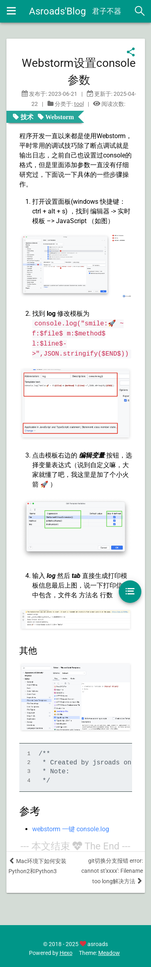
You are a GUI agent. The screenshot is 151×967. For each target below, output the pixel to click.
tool (79, 104)
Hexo (66, 953)
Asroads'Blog (57, 11)
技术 (27, 117)
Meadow (109, 953)
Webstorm (60, 117)
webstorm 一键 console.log (70, 829)
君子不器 (106, 11)
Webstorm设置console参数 (79, 71)
